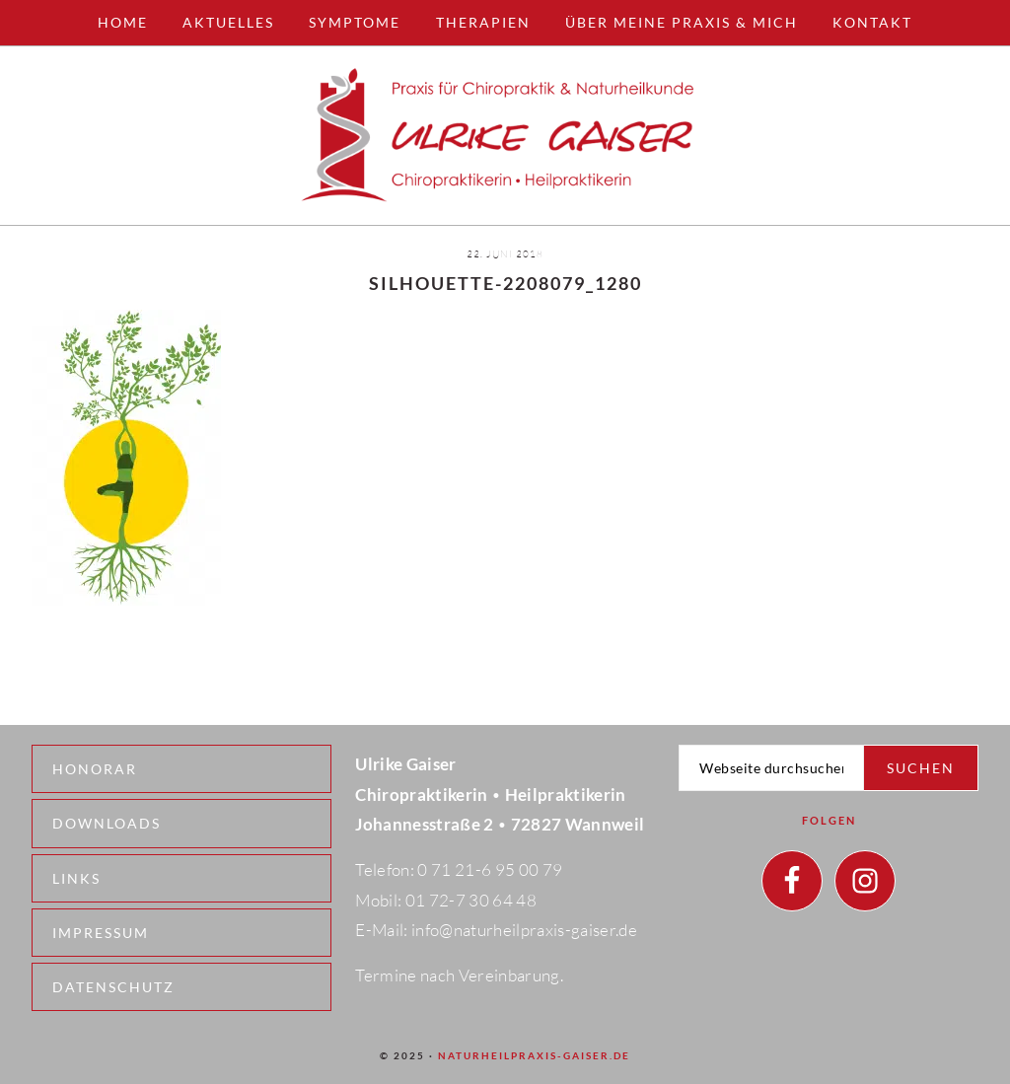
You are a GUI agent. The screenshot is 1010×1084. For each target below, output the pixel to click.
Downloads (106, 823)
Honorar (94, 768)
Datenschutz (113, 986)
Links (76, 878)
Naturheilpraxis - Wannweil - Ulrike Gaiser (505, 135)
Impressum (100, 932)
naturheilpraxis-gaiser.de (534, 1055)
